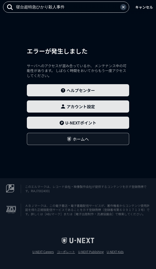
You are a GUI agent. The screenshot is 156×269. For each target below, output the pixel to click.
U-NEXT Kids (115, 252)
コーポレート (66, 252)
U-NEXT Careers (43, 252)
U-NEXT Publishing (91, 252)
